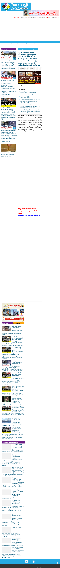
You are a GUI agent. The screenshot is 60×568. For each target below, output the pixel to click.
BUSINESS (17, 42)
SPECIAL (3, 44)
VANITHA (26, 42)
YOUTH (8, 44)
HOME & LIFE (14, 44)
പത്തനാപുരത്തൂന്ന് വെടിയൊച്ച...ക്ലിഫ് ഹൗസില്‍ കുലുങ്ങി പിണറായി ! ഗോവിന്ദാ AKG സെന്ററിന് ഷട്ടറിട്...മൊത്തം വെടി (29, 106)
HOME (2, 42)
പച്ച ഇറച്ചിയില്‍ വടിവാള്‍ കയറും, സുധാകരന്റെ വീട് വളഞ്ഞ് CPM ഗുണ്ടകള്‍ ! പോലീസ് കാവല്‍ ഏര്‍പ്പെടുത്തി (30, 101)
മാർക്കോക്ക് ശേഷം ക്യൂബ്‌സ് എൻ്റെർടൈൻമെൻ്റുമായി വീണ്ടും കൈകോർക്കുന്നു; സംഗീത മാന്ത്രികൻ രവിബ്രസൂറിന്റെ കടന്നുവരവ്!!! (11, 532)
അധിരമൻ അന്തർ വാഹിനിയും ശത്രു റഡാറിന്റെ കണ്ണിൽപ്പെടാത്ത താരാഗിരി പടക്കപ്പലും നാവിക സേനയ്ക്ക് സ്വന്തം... (12, 422)
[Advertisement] (30, 29)
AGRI (22, 42)
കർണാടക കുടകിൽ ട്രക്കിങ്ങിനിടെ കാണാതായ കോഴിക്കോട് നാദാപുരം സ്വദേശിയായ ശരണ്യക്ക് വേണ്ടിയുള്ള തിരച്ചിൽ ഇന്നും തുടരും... (12, 331)
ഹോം (20, 49)
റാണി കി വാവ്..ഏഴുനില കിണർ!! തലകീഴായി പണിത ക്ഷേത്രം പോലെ (29, 97)
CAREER (12, 42)
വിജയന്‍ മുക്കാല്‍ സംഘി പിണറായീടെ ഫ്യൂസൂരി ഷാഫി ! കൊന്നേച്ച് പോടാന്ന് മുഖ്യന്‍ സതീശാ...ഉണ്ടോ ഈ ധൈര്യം (30, 93)
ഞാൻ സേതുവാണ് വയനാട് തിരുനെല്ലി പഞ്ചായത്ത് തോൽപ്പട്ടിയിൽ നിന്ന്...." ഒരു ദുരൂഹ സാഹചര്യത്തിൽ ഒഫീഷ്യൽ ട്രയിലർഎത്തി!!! (13, 542)
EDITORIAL (21, 44)
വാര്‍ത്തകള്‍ (26, 49)
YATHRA (53, 42)
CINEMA (43, 42)
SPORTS (48, 42)
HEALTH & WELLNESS (35, 42)
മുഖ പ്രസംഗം (34, 49)
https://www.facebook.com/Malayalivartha (29, 216)
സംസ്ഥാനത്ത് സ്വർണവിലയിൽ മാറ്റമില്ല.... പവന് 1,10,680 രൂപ (8, 154)
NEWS (7, 42)
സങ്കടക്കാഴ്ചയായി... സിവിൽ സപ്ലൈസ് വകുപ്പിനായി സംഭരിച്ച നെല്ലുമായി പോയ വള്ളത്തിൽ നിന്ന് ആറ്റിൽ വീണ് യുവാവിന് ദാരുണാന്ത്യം (12, 400)
